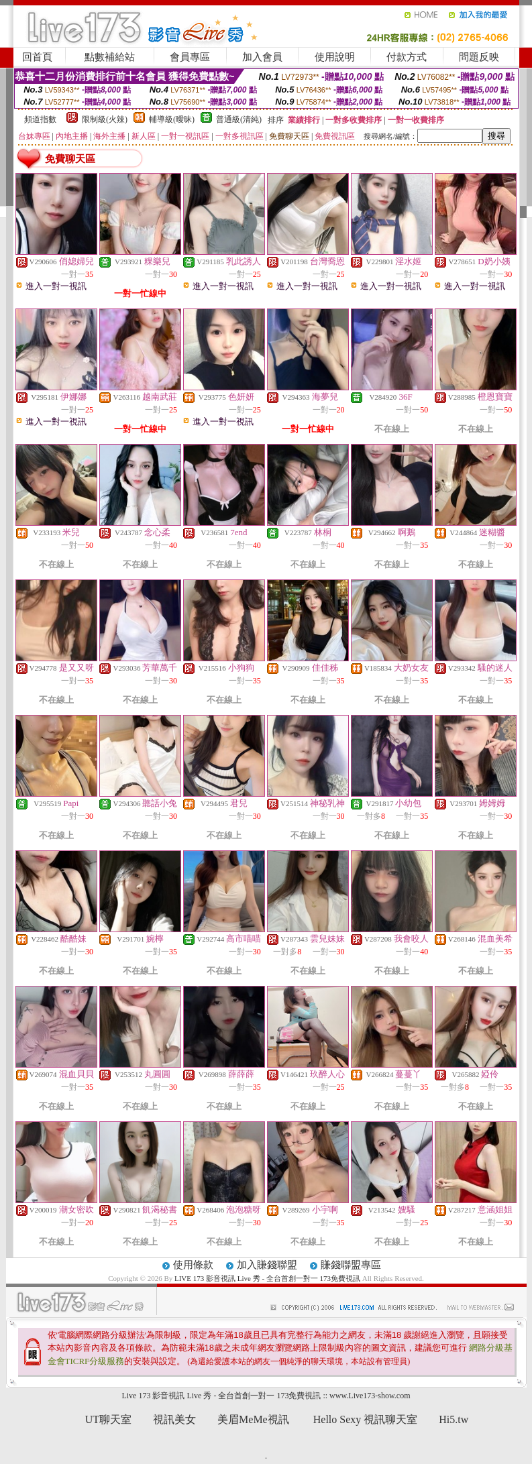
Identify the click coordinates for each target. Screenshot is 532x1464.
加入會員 (262, 57)
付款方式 (406, 57)
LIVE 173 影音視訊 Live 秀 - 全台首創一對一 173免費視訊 (268, 1278)
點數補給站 (110, 57)
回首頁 (37, 57)
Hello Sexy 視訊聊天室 (365, 1419)
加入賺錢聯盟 (267, 1264)
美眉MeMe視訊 (253, 1419)
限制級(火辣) (104, 119)
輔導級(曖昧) (172, 119)
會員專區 (190, 57)
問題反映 (479, 57)
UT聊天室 (108, 1419)
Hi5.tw (453, 1419)
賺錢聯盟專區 (351, 1264)
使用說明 (335, 57)
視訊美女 (174, 1419)
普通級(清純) (239, 119)
